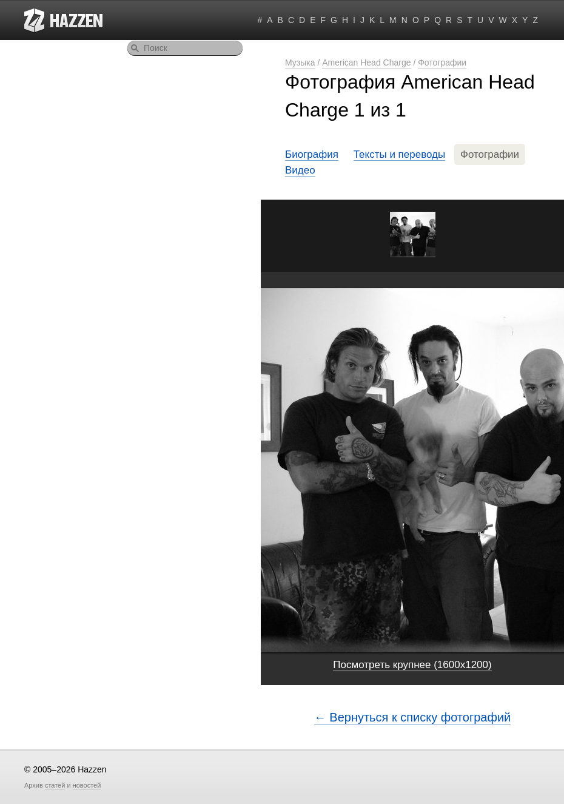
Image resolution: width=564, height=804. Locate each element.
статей (55, 785)
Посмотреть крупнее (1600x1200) (412, 665)
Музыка (300, 62)
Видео (300, 170)
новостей (87, 785)
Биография (311, 154)
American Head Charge (366, 62)
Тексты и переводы (400, 154)
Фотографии (442, 62)
